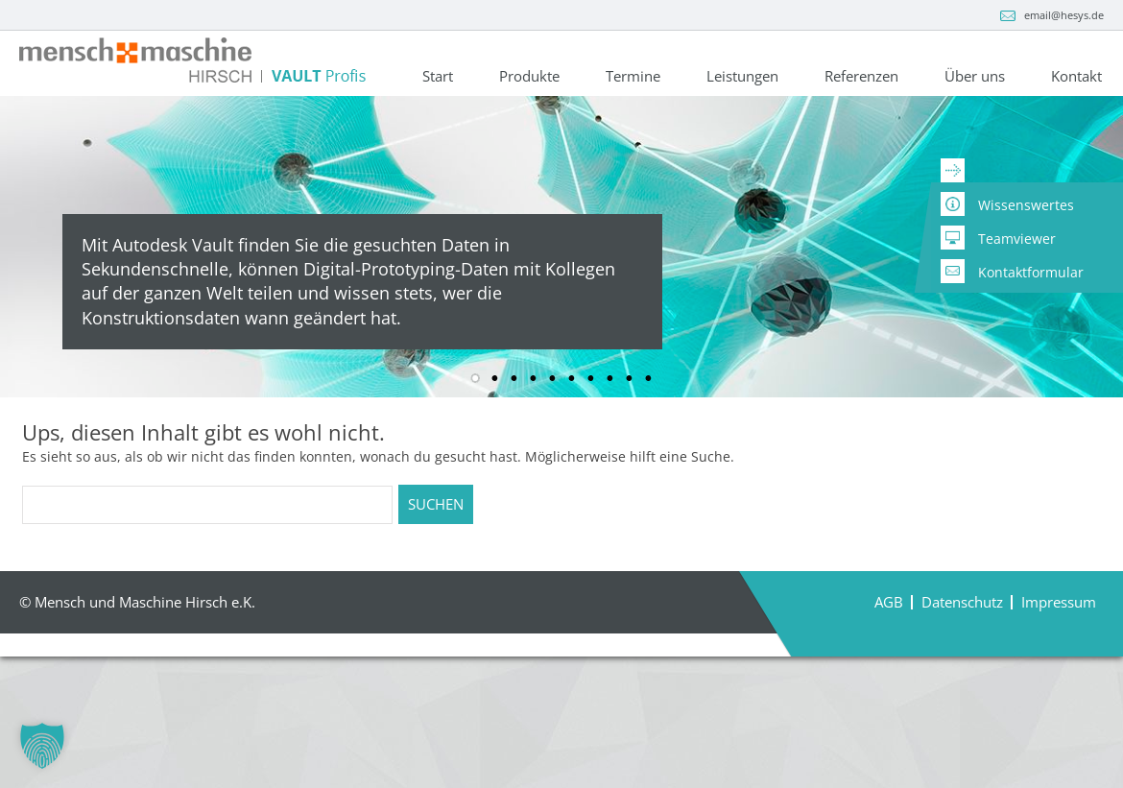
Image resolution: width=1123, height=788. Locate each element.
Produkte (529, 77)
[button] (42, 746)
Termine (633, 77)
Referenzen (861, 77)
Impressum (1058, 694)
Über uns (974, 77)
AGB (888, 694)
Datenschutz (962, 694)
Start (437, 77)
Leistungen (742, 77)
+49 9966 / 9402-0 (161, 149)
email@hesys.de (1064, 15)
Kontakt (1076, 77)
